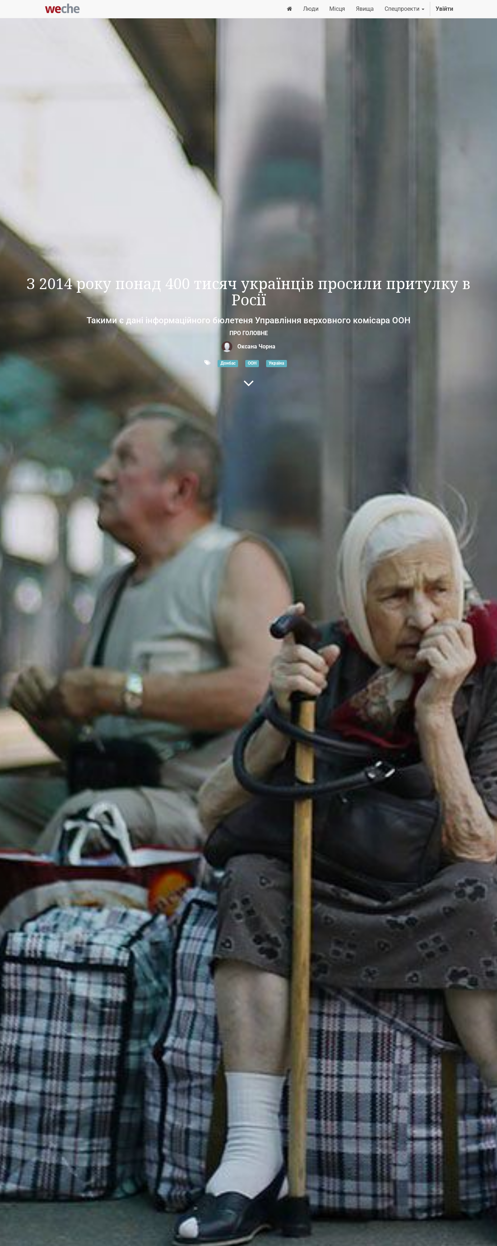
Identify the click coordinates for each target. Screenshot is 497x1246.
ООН (252, 363)
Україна (276, 363)
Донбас (228, 363)
